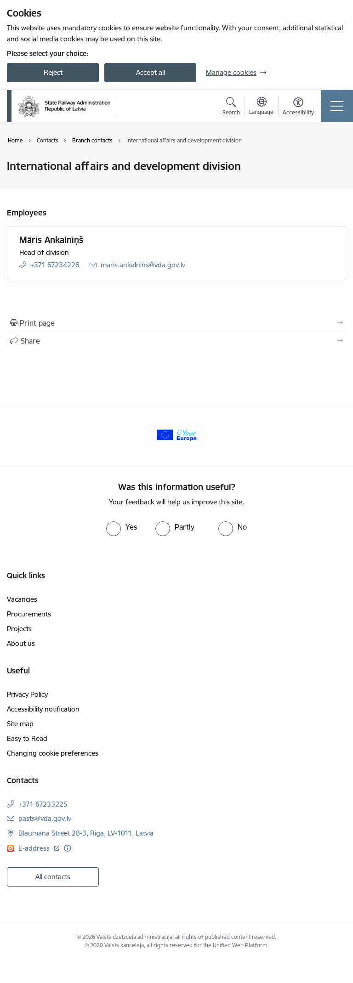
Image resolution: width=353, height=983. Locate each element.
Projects (19, 628)
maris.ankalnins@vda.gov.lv (143, 264)
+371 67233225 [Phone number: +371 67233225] (43, 804)
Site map (20, 723)
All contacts (52, 876)
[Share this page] (176, 341)
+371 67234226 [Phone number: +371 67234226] (55, 264)
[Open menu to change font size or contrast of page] (298, 107)
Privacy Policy (27, 694)
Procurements (29, 614)
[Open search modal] (231, 107)
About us (21, 643)
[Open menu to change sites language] (261, 107)
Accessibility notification (43, 709)
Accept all (150, 72)
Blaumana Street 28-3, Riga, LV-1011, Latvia (86, 833)
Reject (53, 72)
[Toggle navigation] (337, 106)
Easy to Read (27, 738)
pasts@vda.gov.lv (44, 818)
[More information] (67, 848)
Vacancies (22, 599)
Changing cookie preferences (52, 753)
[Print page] (176, 323)
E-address (34, 848)
